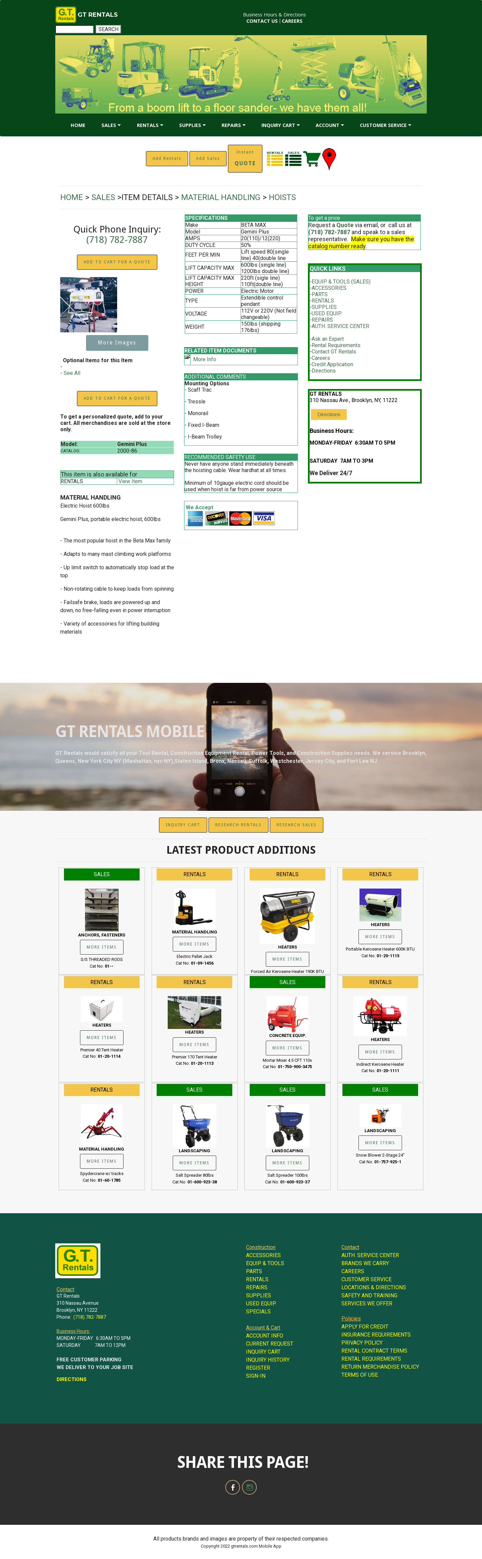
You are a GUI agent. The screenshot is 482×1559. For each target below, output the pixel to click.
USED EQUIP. (327, 313)
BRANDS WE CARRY (365, 1263)
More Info (204, 359)
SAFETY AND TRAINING (369, 1295)
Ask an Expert (328, 339)
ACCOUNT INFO (264, 1336)
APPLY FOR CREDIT (364, 1326)
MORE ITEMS (102, 947)
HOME (78, 125)
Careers (321, 358)
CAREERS (292, 21)
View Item (130, 481)
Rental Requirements (336, 345)
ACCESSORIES (329, 288)
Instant (245, 158)
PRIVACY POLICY (362, 1343)
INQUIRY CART (278, 125)
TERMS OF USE (359, 1375)
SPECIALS (258, 1311)
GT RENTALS (98, 14)
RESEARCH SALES (296, 825)
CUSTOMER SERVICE (383, 125)
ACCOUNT (327, 125)
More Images (117, 343)
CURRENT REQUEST (269, 1344)
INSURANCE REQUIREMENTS (376, 1334)
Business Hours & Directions (274, 14)
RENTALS (148, 125)
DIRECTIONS (72, 1379)
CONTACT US (262, 21)
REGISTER (258, 1368)
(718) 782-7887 (117, 239)
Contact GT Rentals (334, 351)
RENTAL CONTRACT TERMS (374, 1351)
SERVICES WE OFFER (366, 1303)
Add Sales (208, 158)
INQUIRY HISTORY (268, 1360)
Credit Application (332, 364)
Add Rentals (167, 158)
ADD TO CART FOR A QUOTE (117, 262)
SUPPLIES (190, 125)
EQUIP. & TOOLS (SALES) (341, 281)
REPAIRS (231, 125)
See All (72, 373)
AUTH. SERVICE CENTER (340, 326)
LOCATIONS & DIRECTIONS (373, 1287)
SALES (108, 125)
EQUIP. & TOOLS (265, 1263)
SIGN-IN (255, 1376)
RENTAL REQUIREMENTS (371, 1359)
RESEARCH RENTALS (238, 825)
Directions (324, 371)
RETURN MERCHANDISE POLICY (380, 1367)
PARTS (320, 294)
